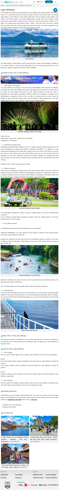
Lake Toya (34, 399)
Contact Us (18, 477)
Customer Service (38, 477)
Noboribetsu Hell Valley (15, 399)
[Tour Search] (56, 2)
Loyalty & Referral (51, 474)
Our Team (4, 477)
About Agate (4, 474)
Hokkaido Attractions (25, 5)
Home (2, 5)
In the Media (18, 474)
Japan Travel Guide (12, 5)
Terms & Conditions (51, 477)
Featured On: (37, 484)
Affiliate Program (38, 474)
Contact (49, 1)
